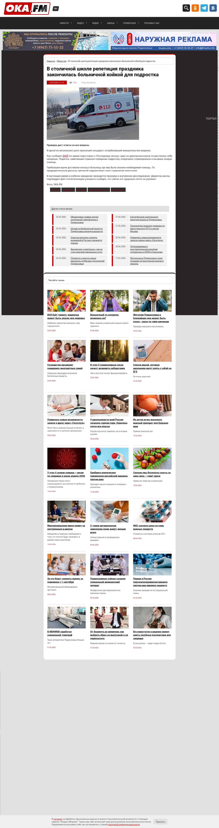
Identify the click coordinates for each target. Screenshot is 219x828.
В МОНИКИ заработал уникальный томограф (59, 633)
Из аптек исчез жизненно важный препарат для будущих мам (150, 423)
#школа (55, 189)
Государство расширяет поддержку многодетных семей (65, 367)
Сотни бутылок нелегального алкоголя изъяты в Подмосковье (146, 218)
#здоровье (68, 189)
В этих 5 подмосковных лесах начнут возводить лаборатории (107, 367)
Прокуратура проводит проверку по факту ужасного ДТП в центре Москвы (147, 228)
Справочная (129, 23)
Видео (80, 23)
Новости (64, 23)
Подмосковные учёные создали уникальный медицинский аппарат (107, 582)
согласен (57, 818)
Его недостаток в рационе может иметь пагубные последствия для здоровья (152, 635)
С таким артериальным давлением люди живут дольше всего (108, 529)
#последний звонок (98, 189)
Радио (95, 23)
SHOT (65, 156)
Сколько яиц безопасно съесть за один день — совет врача (152, 474)
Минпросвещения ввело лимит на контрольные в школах (66, 527)
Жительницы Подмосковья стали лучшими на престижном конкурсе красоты (147, 261)
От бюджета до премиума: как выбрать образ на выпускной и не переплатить (109, 635)
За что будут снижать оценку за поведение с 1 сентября (65, 580)
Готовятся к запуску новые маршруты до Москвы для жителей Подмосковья (87, 261)
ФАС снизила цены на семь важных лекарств (148, 527)
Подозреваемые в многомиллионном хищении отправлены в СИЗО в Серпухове (146, 249)
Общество (61, 60)
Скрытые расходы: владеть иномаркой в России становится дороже (86, 240)
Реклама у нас (151, 23)
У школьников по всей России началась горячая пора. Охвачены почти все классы (108, 423)
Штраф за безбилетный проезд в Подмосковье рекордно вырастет (87, 230)
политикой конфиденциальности (124, 824)
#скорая (81, 189)
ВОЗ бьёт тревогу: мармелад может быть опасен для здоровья (66, 316)
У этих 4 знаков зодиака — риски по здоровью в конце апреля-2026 (66, 474)
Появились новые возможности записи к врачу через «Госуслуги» (146, 238)
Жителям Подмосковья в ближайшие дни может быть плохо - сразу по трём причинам (151, 318)
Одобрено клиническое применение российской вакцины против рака (109, 476)
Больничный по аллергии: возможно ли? (104, 316)
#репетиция (118, 189)
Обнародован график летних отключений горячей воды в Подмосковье (84, 219)
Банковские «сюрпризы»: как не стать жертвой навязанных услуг (86, 250)
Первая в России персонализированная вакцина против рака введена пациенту (150, 582)
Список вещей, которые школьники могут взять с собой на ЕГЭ (152, 368)
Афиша (111, 23)
